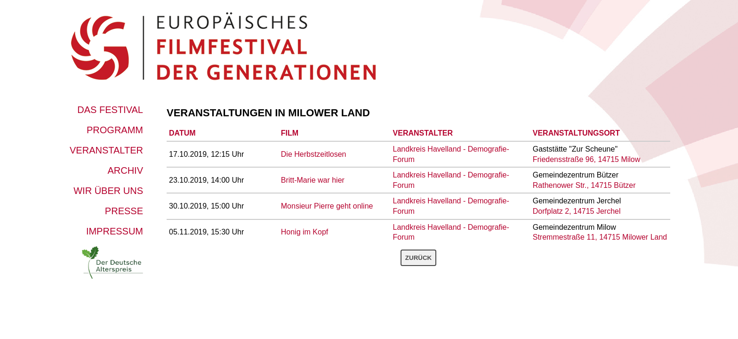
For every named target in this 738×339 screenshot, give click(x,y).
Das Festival (110, 110)
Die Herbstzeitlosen (313, 154)
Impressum (114, 231)
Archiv (125, 170)
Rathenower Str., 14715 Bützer (584, 185)
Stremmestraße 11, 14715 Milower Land (600, 237)
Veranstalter (106, 150)
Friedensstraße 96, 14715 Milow (587, 159)
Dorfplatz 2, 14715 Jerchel (577, 211)
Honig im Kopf (305, 232)
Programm (115, 130)
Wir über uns (108, 191)
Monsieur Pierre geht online (327, 206)
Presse (124, 211)
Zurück (418, 257)
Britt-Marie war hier (313, 180)
